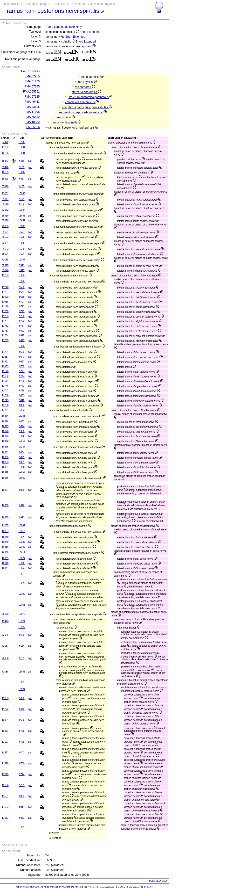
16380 (5, 441)
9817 (21, 807)
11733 (5, 330)
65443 (5, 160)
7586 (21, 249)
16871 (22, 621)
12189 (5, 172)
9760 (21, 763)
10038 (22, 563)
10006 (22, 467)
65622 (5, 237)
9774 (21, 774)
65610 (5, 186)
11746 (5, 385)
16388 (5, 505)
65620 (5, 220)
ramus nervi (65, 117)
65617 (5, 199)
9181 (21, 658)
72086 (5, 635)
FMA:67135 (32, 96)
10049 (22, 546)
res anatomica (92, 77)
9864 (21, 452)
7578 (21, 237)
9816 (21, 400)
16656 (22, 671)
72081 (5, 193)
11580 (5, 785)
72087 (5, 645)
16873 (22, 682)
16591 (22, 147)
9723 (21, 306)
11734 (5, 335)
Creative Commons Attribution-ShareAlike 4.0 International (114, 887)
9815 (21, 335)
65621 (5, 232)
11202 (5, 147)
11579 (5, 774)
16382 (5, 457)
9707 (21, 301)
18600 (22, 478)
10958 (5, 301)
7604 (21, 254)
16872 (22, 627)
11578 (5, 763)
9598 (21, 287)
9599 (21, 352)
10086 (22, 243)
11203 (5, 275)
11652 (5, 376)
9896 (21, 505)
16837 (5, 531)
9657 (21, 361)
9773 (21, 385)
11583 (5, 818)
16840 (5, 563)
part (30, 160)
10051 (22, 604)
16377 (5, 426)
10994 (5, 720)
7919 (21, 270)
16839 (5, 558)
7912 (21, 265)
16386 (5, 478)
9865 (21, 490)
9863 (21, 421)
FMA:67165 (32, 86)
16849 (5, 542)
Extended (93, 32)
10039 (22, 594)
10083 (22, 193)
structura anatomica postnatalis (90, 97)
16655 (22, 215)
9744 (21, 376)
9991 (21, 462)
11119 (5, 306)
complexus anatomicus (81, 102)
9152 (21, 167)
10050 (22, 568)
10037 (22, 542)
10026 (22, 537)
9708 (21, 731)
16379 (5, 436)
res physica (87, 82)
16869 (22, 346)
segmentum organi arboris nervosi (83, 112)
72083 (5, 226)
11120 (5, 371)
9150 (21, 635)
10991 (5, 361)
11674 (5, 381)
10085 (22, 226)
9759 (21, 381)
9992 (21, 517)
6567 (21, 178)
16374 (5, 415)
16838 (5, 552)
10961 (5, 731)
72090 (5, 658)
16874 (22, 689)
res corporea (85, 87)
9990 (21, 431)
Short (83, 32)
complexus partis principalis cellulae (87, 107)
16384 (5, 467)
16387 (5, 490)
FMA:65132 (32, 117)
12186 (5, 153)
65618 (5, 204)
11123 (5, 741)
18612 (22, 574)
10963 (5, 366)
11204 (5, 410)
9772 (21, 321)
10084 (22, 210)
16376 (5, 421)
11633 (5, 698)
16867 (22, 525)
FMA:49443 (32, 101)
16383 (5, 462)
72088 (5, 671)
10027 (22, 558)
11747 (5, 390)
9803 (21, 796)
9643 (21, 356)
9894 (21, 426)
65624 (5, 254)
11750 (5, 405)
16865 (22, 275)
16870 (22, 614)
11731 (5, 321)
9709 (21, 366)
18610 (22, 531)
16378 (5, 431)
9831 (21, 818)
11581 (5, 796)
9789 (21, 785)
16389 (5, 517)
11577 (5, 752)
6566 (21, 160)
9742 (21, 311)
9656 (21, 720)
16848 (5, 537)
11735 (5, 340)
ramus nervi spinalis (66, 122)
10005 (22, 436)
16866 (22, 410)
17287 (22, 446)
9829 (21, 340)
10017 (22, 471)
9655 (21, 297)
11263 (5, 316)
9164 (21, 645)
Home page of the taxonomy (63, 27)
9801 (21, 330)
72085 (5, 259)
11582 (5, 807)
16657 (22, 220)
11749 (5, 400)
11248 (5, 287)
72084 (5, 243)
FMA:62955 (32, 76)
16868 (22, 281)
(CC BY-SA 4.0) (146, 887)
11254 (5, 352)
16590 (22, 142)
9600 (21, 698)
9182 (21, 204)
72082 (5, 210)
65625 (5, 265)
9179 (21, 199)
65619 (5, 215)
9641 (21, 292)
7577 (21, 232)
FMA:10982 (32, 122)
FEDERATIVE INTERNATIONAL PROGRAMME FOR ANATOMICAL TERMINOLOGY (52, 887)
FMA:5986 (33, 127)
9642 (21, 709)
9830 (21, 405)
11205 (5, 525)
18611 (22, 552)
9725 (21, 741)
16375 (5, 446)
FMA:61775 (32, 81)
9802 (21, 395)
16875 (22, 827)
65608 (5, 178)
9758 (21, 316)
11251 (5, 292)
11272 (5, 709)
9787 (21, 326)
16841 (5, 568)
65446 (5, 167)
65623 (5, 249)
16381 (5, 452)
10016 (22, 441)
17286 (22, 415)
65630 (5, 614)
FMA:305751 (31, 91)
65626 (5, 270)
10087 (22, 259)
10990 (5, 297)
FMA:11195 (32, 112)
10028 (22, 583)
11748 (5, 395)
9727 (21, 371)
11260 (5, 311)
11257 (5, 356)
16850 (5, 546)
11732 (5, 326)
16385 (5, 471)
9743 (21, 752)
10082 (22, 172)
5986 (5, 142)
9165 (21, 186)
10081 (22, 153)
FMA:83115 (32, 107)
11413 (5, 621)
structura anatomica (86, 92)
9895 (21, 457)
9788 (21, 390)
